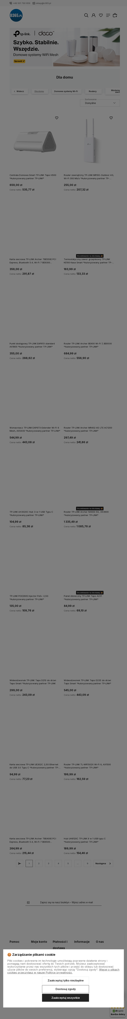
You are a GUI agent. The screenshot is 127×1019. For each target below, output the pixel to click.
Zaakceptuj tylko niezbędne (66, 980)
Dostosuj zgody (66, 989)
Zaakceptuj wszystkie (65, 997)
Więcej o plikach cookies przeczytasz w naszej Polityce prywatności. (63, 971)
